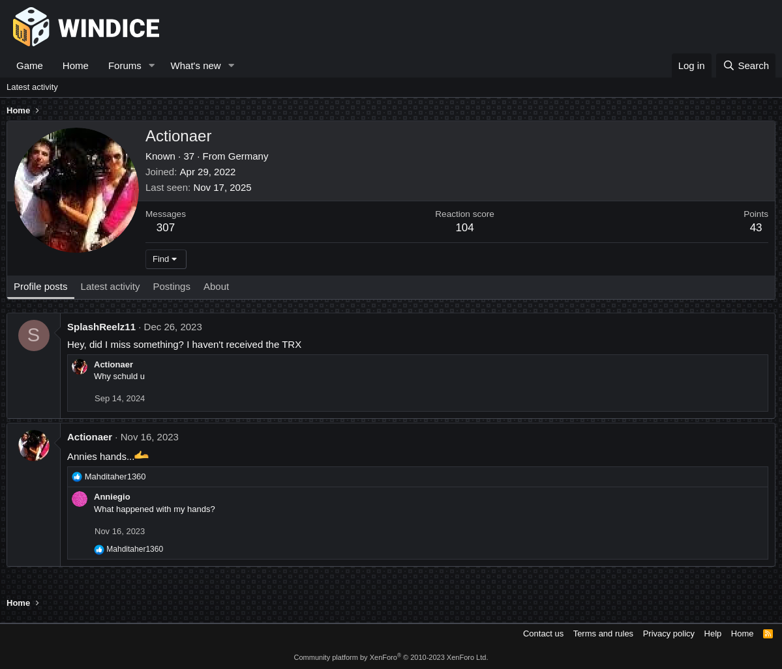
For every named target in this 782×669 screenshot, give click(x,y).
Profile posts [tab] (41, 286)
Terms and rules (603, 633)
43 (756, 227)
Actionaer (113, 364)
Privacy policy (669, 633)
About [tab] (216, 286)
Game (29, 65)
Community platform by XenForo (391, 657)
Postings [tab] (171, 286)
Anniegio (112, 497)
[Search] (745, 65)
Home (76, 65)
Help (713, 633)
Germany (248, 156)
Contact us (543, 633)
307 (166, 227)
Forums (125, 65)
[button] (152, 65)
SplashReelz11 (101, 326)
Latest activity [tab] (110, 286)
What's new (196, 65)
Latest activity (32, 87)
